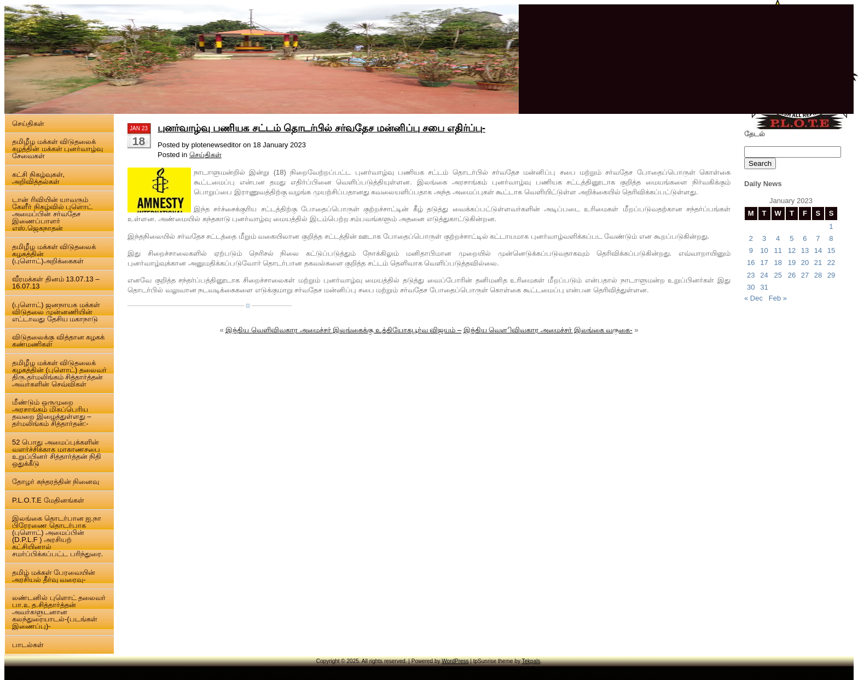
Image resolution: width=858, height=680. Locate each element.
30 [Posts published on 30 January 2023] (751, 287)
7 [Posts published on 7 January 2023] (818, 238)
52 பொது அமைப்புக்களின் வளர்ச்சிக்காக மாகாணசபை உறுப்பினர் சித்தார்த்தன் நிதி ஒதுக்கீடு (56, 453)
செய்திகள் (28, 123)
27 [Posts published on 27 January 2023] (805, 275)
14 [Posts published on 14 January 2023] (818, 250)
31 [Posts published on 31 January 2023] (764, 287)
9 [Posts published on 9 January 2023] (751, 250)
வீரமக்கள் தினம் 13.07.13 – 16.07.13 (56, 282)
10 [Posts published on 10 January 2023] (764, 250)
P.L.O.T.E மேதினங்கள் (48, 500)
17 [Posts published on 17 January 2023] (764, 262)
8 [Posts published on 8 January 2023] (831, 238)
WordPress (455, 661)
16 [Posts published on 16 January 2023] (751, 262)
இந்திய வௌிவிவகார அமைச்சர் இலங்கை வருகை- (548, 330)
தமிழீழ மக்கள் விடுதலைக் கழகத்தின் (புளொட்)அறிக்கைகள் (54, 254)
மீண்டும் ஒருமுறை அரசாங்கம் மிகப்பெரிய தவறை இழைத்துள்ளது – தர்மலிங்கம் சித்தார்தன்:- (51, 413)
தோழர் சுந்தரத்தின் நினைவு (55, 481)
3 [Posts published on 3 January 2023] (764, 238)
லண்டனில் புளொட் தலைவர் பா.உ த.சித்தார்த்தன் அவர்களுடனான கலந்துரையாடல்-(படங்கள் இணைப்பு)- (59, 611)
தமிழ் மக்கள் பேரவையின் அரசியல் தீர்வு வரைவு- (53, 576)
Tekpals (531, 661)
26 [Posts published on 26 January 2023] (792, 275)
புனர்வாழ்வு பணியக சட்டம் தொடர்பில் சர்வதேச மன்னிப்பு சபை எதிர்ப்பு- (321, 128)
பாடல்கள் (28, 645)
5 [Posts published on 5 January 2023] (791, 238)
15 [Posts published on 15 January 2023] (831, 250)
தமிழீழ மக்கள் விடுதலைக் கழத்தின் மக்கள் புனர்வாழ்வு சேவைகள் (57, 148)
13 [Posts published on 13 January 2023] (805, 250)
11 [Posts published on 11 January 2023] (777, 250)
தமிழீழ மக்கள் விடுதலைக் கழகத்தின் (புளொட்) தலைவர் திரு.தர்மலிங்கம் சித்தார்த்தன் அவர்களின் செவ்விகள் (59, 373)
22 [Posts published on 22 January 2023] (831, 262)
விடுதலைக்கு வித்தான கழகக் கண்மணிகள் (58, 340)
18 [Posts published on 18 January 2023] (777, 262)
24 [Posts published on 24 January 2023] (764, 275)
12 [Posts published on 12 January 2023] (792, 250)
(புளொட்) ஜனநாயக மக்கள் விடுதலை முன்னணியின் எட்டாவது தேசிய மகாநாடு (56, 312)
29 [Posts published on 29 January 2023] (831, 275)
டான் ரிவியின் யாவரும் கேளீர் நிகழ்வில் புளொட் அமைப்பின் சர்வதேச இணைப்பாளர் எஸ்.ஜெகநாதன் (52, 213)
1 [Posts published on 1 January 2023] (831, 226)
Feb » (778, 298)
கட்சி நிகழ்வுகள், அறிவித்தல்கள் (38, 178)
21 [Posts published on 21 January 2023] (818, 262)
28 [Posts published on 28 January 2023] (818, 275)
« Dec (753, 298)
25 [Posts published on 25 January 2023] (777, 275)
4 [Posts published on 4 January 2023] (778, 238)
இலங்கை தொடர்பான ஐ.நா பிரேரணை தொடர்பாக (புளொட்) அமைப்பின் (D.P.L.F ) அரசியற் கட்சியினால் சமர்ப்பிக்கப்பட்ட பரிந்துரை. (57, 536)
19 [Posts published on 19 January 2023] (792, 262)
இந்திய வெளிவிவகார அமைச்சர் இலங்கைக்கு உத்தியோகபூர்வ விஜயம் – (343, 330)
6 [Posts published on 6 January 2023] (805, 238)
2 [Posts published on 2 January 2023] (751, 238)
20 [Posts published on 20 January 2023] (805, 262)
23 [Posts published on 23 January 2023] (751, 275)
